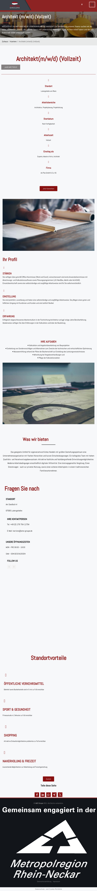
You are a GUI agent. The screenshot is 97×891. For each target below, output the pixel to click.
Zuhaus (5, 41)
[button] (37, 794)
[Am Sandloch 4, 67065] (48, 609)
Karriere (13, 41)
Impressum (56, 881)
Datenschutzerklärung (44, 881)
